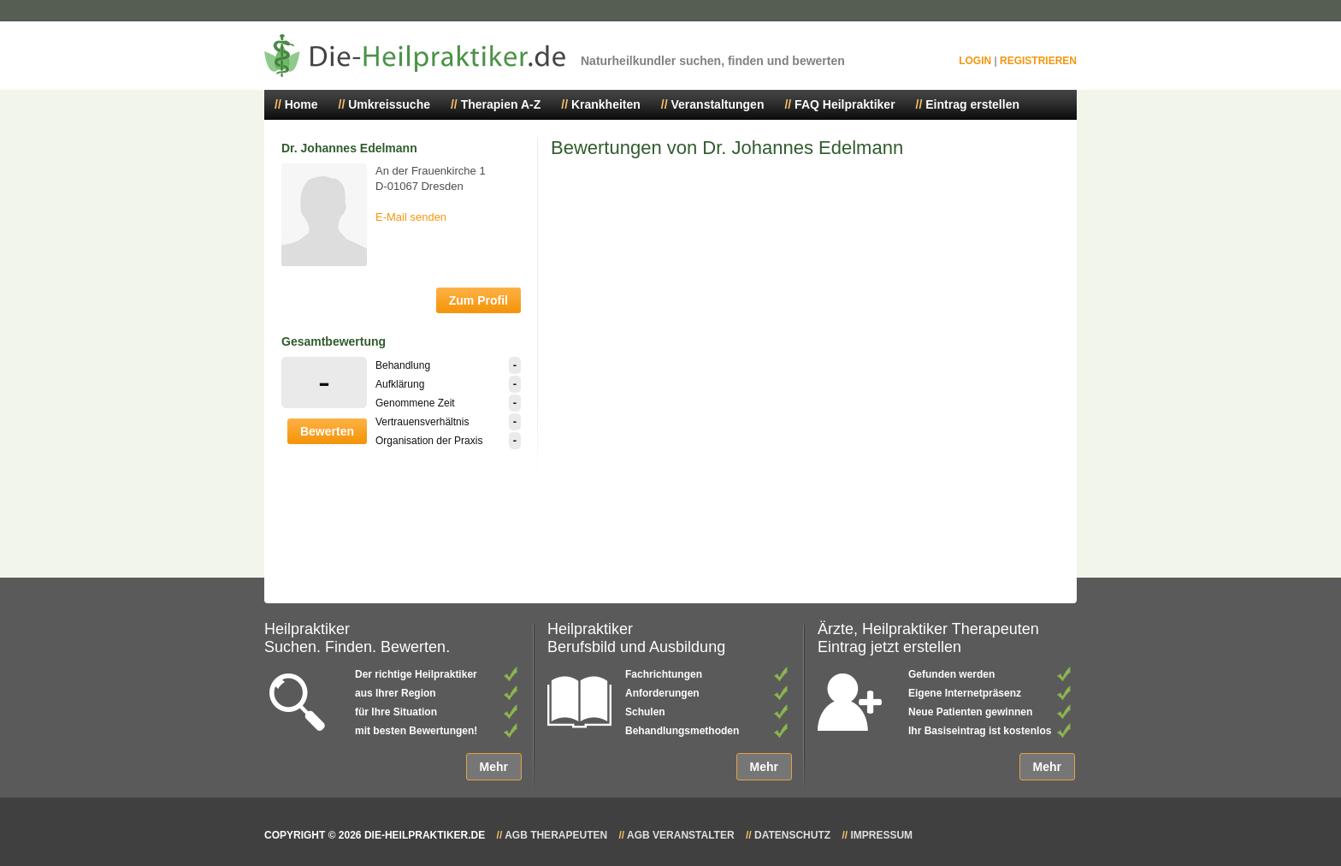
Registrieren (1038, 61)
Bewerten (327, 431)
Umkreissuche (389, 104)
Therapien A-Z (501, 104)
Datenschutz (792, 835)
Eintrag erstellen (972, 104)
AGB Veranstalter (681, 835)
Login (975, 61)
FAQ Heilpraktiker (845, 104)
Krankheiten (606, 104)
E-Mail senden (410, 217)
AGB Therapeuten (556, 835)
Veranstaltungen (718, 104)
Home (301, 104)
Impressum (881, 835)
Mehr (494, 767)
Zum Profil (478, 300)
